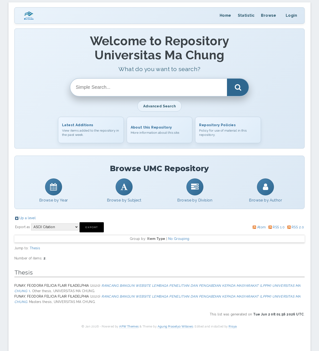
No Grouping (178, 239)
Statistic (246, 15)
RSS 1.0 (279, 227)
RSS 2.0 (298, 227)
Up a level (27, 218)
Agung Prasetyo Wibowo (175, 326)
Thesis (35, 248)
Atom (261, 227)
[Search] (238, 87)
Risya (233, 326)
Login (291, 15)
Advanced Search (159, 106)
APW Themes (129, 326)
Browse (268, 15)
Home (225, 15)
